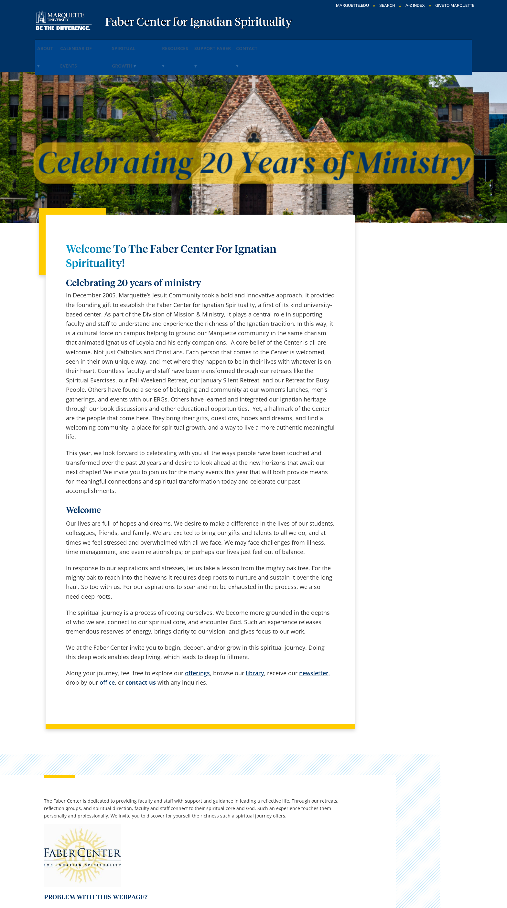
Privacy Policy (259, 868)
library (255, 648)
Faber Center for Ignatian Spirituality (198, 22)
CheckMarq (260, 796)
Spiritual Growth (158, 45)
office (107, 658)
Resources (208, 45)
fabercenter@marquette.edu (397, 514)
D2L (250, 813)
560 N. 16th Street (49, 797)
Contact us (176, 813)
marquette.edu (352, 5)
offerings (197, 648)
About (51, 45)
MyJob (253, 830)
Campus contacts (185, 779)
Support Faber (255, 45)
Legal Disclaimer (308, 868)
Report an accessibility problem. (401, 484)
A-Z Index (415, 5)
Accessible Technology (451, 868)
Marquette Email (267, 779)
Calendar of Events (97, 45)
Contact (299, 45)
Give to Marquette (454, 5)
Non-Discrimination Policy (374, 868)
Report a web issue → (398, 828)
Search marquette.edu (192, 830)
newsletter (314, 648)
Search (387, 5)
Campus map (180, 796)
